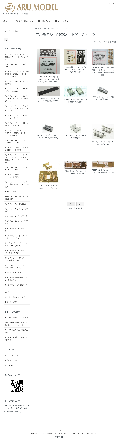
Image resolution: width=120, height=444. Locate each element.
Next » (80, 204)
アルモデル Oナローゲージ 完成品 (16, 222)
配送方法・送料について (14, 360)
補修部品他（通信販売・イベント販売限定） (16, 198)
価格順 (106, 42)
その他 (7, 292)
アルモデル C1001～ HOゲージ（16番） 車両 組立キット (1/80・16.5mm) (16, 132)
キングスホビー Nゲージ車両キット (16, 229)
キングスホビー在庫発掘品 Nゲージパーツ (16, 286)
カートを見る (61, 21)
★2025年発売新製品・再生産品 (16, 318)
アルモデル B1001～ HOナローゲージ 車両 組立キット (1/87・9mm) (16, 108)
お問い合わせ (44, 21)
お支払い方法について (13, 355)
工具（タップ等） (11, 302)
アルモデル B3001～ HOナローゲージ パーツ (16, 117)
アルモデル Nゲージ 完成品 (15, 204)
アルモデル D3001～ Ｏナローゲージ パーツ (16, 168)
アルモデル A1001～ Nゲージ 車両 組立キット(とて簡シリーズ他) (17, 56)
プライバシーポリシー (76, 433)
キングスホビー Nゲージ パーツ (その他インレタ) (16, 266)
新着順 (114, 42)
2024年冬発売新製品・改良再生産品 (16, 331)
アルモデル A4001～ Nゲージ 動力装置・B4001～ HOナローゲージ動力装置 (17, 74)
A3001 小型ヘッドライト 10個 (103, 97)
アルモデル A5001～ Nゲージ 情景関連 (17, 82)
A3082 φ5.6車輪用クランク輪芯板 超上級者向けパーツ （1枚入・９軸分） (103, 70)
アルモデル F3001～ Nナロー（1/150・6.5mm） (17, 90)
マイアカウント (110, 3)
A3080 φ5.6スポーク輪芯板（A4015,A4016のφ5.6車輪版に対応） (48, 79)
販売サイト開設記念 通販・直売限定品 (16, 338)
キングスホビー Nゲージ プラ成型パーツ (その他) (16, 244)
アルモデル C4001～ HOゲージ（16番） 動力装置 (16, 149)
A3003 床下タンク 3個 (73, 136)
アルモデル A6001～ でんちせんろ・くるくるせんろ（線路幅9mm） (16, 98)
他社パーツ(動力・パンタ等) (15, 297)
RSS (6, 365)
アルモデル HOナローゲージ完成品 (16, 210)
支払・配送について (24, 21)
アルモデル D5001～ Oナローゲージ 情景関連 (16, 176)
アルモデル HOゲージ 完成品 (16, 216)
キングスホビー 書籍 (13, 273)
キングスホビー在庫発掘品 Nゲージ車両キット (16, 279)
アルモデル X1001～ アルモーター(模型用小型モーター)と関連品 (17, 184)
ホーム (7, 21)
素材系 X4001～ (12, 192)
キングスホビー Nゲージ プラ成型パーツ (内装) (16, 237)
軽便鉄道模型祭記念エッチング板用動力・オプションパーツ (16, 324)
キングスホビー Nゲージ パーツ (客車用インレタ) (16, 259)
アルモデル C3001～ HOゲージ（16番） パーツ (16, 141)
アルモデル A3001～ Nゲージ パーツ (54, 28)
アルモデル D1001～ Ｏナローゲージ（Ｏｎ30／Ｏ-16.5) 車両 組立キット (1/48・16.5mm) (16, 158)
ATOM (11, 365)
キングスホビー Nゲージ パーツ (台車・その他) (16, 252)
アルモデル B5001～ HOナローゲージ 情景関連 (16, 124)
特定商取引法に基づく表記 (57, 433)
